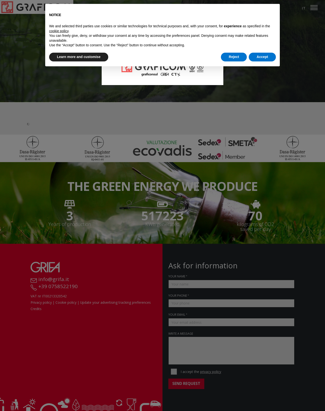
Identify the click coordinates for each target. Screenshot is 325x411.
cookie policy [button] (58, 31)
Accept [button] (262, 57)
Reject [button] (234, 57)
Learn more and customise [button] (78, 57)
